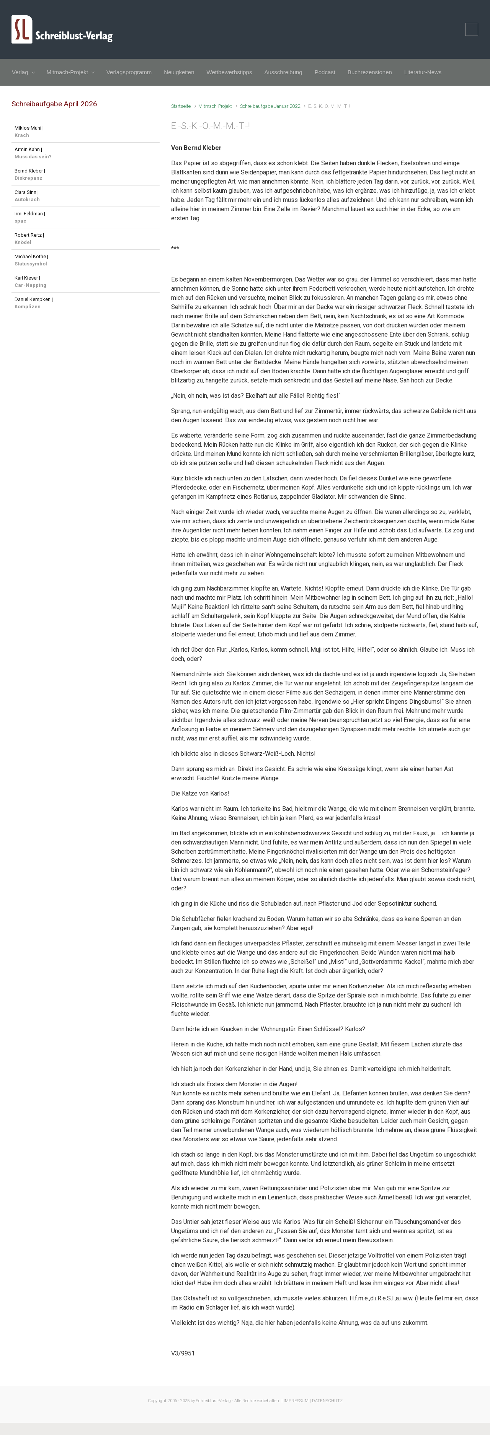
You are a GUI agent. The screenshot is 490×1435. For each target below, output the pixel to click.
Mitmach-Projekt (215, 106)
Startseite (181, 106)
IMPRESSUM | (297, 1400)
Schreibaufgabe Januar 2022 (270, 106)
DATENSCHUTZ (327, 1400)
